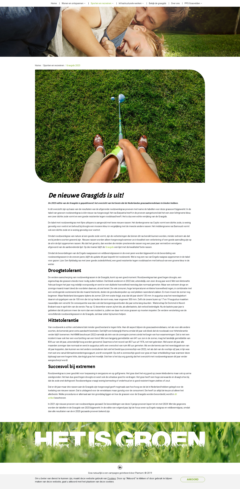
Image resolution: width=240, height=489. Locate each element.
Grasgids (109, 247)
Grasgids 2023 (73, 65)
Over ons (175, 3)
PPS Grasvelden (192, 3)
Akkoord (193, 479)
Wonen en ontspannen (72, 3)
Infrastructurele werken (130, 3)
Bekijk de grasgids (157, 3)
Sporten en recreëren (101, 3)
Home (54, 3)
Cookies (111, 478)
